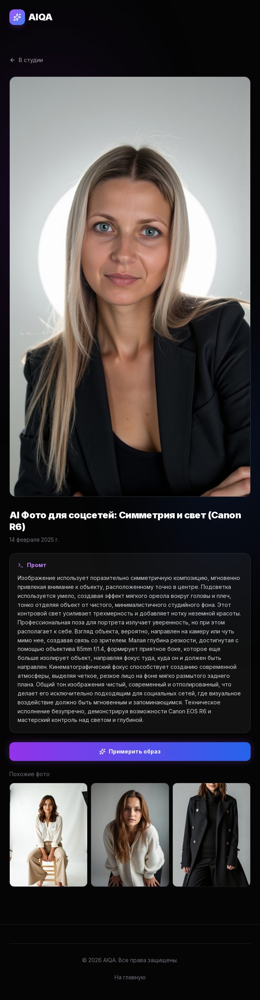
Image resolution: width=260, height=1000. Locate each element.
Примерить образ (130, 751)
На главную (130, 977)
